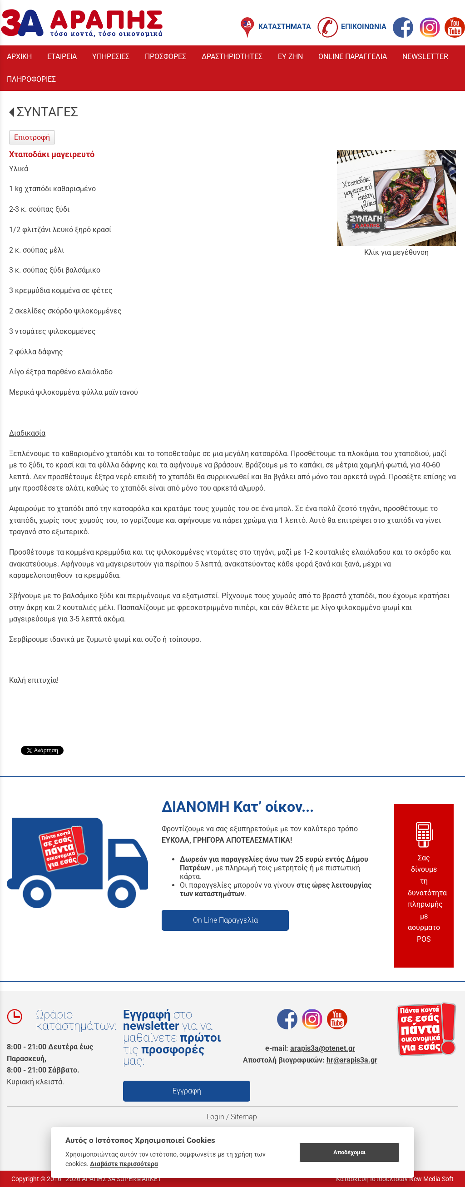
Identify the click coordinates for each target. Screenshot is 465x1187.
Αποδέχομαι (349, 1152)
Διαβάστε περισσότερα (124, 1163)
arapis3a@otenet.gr (322, 1048)
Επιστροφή (32, 137)
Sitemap (245, 1117)
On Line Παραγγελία (225, 920)
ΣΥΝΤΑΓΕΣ (47, 111)
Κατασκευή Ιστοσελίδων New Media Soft (395, 1178)
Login (215, 1117)
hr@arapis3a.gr (351, 1060)
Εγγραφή (187, 1091)
